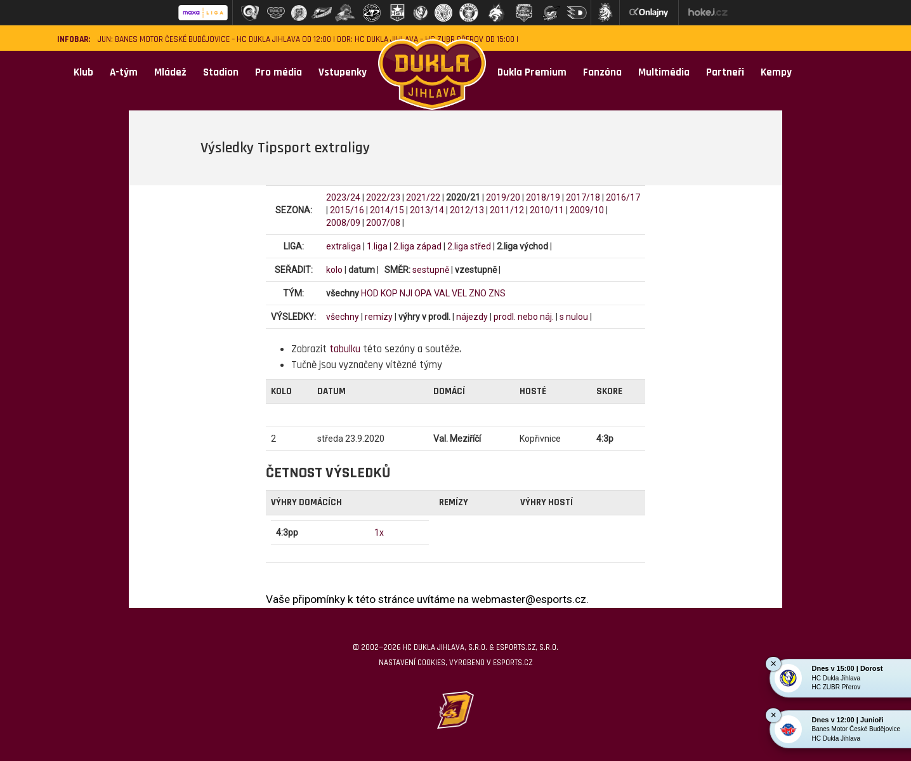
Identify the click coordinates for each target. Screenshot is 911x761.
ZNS (497, 293)
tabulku (344, 349)
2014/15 (387, 210)
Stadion (221, 72)
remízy (379, 317)
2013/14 (427, 210)
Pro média (278, 72)
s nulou (574, 317)
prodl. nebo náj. (524, 317)
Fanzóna (602, 72)
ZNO (478, 293)
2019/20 (503, 197)
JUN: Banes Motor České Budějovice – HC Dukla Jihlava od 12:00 (214, 39)
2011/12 (507, 210)
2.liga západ (417, 246)
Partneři (725, 72)
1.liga (377, 246)
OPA (423, 293)
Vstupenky (342, 72)
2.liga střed (469, 246)
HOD (370, 293)
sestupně (430, 270)
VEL (459, 293)
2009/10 (587, 210)
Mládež (170, 72)
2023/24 (343, 197)
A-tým (124, 72)
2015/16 (347, 210)
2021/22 (423, 197)
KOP (389, 293)
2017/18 (583, 197)
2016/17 (623, 197)
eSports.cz (512, 663)
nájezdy (472, 317)
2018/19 (543, 197)
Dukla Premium (532, 72)
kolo (334, 270)
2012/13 (467, 210)
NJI (406, 293)
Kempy (776, 72)
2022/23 (383, 197)
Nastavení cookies (412, 663)
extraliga (343, 246)
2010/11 (547, 210)
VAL (442, 293)
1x (379, 532)
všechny (342, 317)
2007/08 (383, 223)
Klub (83, 72)
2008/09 (343, 223)
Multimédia (664, 72)
